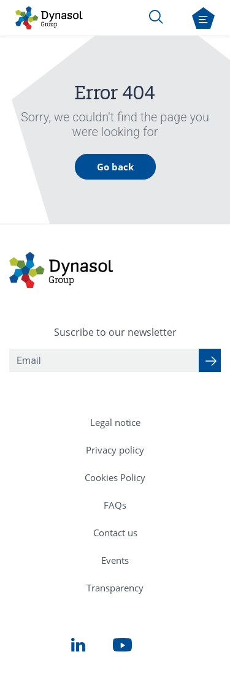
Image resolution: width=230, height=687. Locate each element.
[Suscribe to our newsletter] (210, 360)
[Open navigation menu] (203, 18)
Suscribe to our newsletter (115, 332)
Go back (115, 167)
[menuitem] (115, 422)
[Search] (156, 16)
